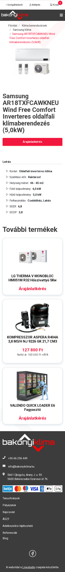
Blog (5, 538)
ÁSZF (6, 519)
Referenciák (10, 532)
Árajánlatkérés (32, 141)
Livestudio (28, 567)
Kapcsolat (9, 512)
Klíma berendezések (34, 25)
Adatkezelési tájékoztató (18, 526)
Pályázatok (9, 505)
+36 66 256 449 (17, 458)
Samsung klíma (22, 29)
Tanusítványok (11, 498)
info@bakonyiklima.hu (21, 466)
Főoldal (12, 25)
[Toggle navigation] (60, 15)
